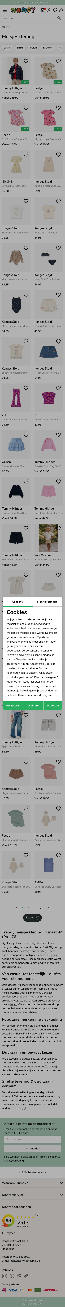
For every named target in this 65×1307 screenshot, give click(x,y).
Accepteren (13, 705)
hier (32, 681)
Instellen (53, 705)
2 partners (43, 637)
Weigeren (34, 705)
